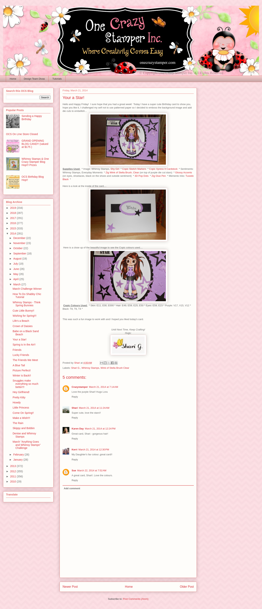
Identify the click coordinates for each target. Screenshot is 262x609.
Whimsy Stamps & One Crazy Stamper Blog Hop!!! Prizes (35, 162)
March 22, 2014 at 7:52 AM (91, 470)
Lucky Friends (21, 354)
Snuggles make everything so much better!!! (25, 384)
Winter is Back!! (22, 375)
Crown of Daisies (23, 326)
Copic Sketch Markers (134, 168)
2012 (13, 471)
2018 (13, 212)
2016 (13, 223)
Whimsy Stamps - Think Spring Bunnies (27, 304)
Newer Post (70, 586)
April (16, 279)
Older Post (187, 586)
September (20, 253)
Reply (75, 396)
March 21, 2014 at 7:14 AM (103, 387)
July (16, 263)
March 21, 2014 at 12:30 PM (93, 449)
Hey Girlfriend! (21, 392)
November (19, 243)
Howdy (17, 402)
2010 (13, 481)
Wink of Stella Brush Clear (115, 367)
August (17, 258)
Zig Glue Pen (159, 175)
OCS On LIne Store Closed (22, 134)
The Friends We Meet (25, 360)
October (18, 248)
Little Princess (21, 407)
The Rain (18, 423)
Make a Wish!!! (21, 417)
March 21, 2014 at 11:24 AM (94, 407)
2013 (13, 466)
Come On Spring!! (23, 412)
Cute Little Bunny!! (23, 310)
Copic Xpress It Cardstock (163, 168)
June (16, 268)
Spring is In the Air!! (24, 344)
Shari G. (75, 367)
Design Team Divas (34, 78)
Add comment (72, 488)
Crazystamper (80, 387)
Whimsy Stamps (90, 367)
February (19, 454)
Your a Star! (19, 339)
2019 (13, 207)
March (17, 284)
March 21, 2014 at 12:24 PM (100, 428)
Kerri (74, 449)
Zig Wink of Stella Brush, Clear (122, 172)
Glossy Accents (183, 172)
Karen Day (78, 428)
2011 (13, 476)
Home (13, 78)
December (19, 238)
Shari (75, 407)
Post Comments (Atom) (135, 598)
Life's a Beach (21, 320)
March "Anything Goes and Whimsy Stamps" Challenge (27, 445)
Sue (74, 470)
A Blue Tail (19, 365)
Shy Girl (114, 168)
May (16, 274)
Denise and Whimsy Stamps (24, 435)
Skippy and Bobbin (24, 428)
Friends (17, 349)
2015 (13, 228)
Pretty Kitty (19, 397)
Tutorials (57, 78)
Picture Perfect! (22, 370)
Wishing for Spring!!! (24, 315)
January (18, 459)
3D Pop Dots (142, 175)
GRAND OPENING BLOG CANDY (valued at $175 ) (35, 144)
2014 (13, 233)
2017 (13, 218)
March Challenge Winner (27, 288)
